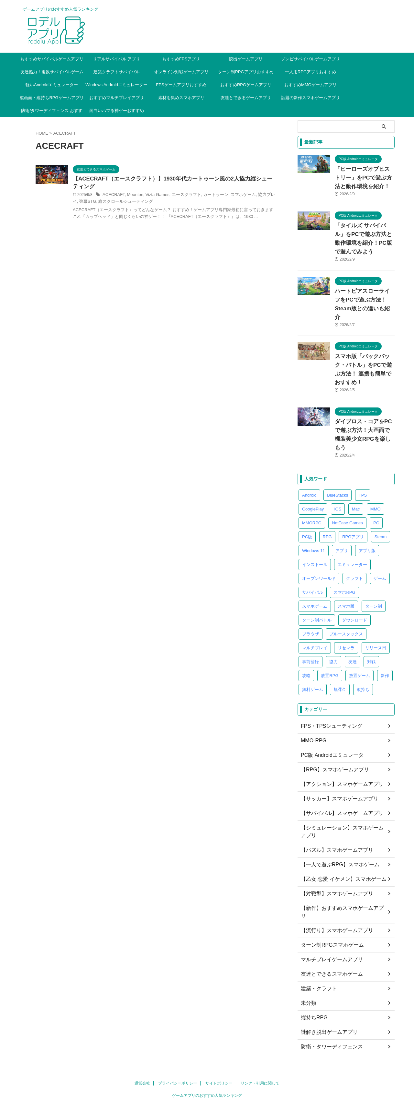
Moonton (165, 196)
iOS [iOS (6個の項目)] (338, 474)
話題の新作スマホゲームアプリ (310, 97)
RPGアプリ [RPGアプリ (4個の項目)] (353, 501)
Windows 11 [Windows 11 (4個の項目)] (313, 515)
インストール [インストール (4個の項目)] (314, 529)
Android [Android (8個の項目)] (309, 460)
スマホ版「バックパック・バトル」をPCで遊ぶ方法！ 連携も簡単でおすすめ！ (364, 347)
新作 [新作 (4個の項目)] (385, 640)
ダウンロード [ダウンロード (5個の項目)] (354, 585)
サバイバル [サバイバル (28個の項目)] (312, 557)
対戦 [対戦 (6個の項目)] (371, 626)
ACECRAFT (145, 196)
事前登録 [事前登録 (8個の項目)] (310, 626)
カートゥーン (240, 196)
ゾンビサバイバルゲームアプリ (310, 59)
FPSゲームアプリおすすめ (181, 84)
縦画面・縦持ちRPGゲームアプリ (51, 97)
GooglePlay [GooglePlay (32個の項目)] (313, 474)
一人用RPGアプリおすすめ (310, 71)
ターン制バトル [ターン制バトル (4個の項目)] (317, 585)
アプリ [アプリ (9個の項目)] (341, 515)
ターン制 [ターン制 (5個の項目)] (373, 571)
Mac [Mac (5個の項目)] (356, 474)
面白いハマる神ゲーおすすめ (116, 110)
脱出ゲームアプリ (246, 59)
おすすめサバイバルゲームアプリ (51, 59)
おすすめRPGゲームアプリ (245, 84)
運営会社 (142, 1033)
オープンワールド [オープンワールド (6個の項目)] (319, 543)
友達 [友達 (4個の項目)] (352, 626)
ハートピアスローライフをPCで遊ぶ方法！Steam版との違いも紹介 (363, 291)
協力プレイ (121, 203)
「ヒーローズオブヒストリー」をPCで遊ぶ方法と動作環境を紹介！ (363, 178)
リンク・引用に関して (260, 1033)
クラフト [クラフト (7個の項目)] (354, 543)
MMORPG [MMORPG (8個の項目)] (311, 488)
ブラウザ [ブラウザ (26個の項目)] (310, 599)
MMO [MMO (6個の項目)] (375, 474)
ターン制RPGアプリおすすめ (245, 71)
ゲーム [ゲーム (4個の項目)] (380, 543)
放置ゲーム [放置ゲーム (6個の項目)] (359, 640)
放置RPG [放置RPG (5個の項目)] (329, 640)
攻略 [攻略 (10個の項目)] (306, 640)
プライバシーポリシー (177, 1033)
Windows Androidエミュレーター (116, 84)
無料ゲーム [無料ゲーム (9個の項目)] (312, 654)
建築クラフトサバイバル (116, 71)
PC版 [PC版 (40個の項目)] (307, 501)
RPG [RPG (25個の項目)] (327, 501)
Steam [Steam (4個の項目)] (381, 501)
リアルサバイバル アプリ (116, 59)
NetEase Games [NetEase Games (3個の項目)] (347, 488)
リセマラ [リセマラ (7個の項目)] (346, 613)
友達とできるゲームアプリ (246, 97)
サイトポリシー (219, 1033)
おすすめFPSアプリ (181, 59)
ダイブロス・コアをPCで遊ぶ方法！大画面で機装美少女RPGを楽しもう (364, 404)
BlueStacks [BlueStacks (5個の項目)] (337, 460)
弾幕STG (140, 203)
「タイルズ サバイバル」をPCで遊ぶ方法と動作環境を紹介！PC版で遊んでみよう (363, 234)
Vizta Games (186, 196)
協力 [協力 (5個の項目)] (333, 626)
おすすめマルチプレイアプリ (116, 97)
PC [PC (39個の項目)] (376, 488)
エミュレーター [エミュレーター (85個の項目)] (352, 529)
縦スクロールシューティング (176, 203)
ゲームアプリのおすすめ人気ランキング (207, 1045)
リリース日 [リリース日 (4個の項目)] (375, 613)
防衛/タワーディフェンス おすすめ (51, 112)
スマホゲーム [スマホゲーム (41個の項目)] (314, 571)
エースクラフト (212, 196)
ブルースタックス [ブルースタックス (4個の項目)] (346, 599)
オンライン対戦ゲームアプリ (181, 71)
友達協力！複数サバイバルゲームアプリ (51, 73)
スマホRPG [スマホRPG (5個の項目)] (344, 557)
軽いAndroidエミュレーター (52, 84)
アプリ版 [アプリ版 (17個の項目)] (367, 515)
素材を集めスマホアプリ (181, 97)
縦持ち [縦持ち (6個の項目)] (363, 654)
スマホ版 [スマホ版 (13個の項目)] (346, 571)
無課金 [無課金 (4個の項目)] (339, 654)
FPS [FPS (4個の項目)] (363, 460)
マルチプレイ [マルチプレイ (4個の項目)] (314, 613)
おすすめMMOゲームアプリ (310, 84)
